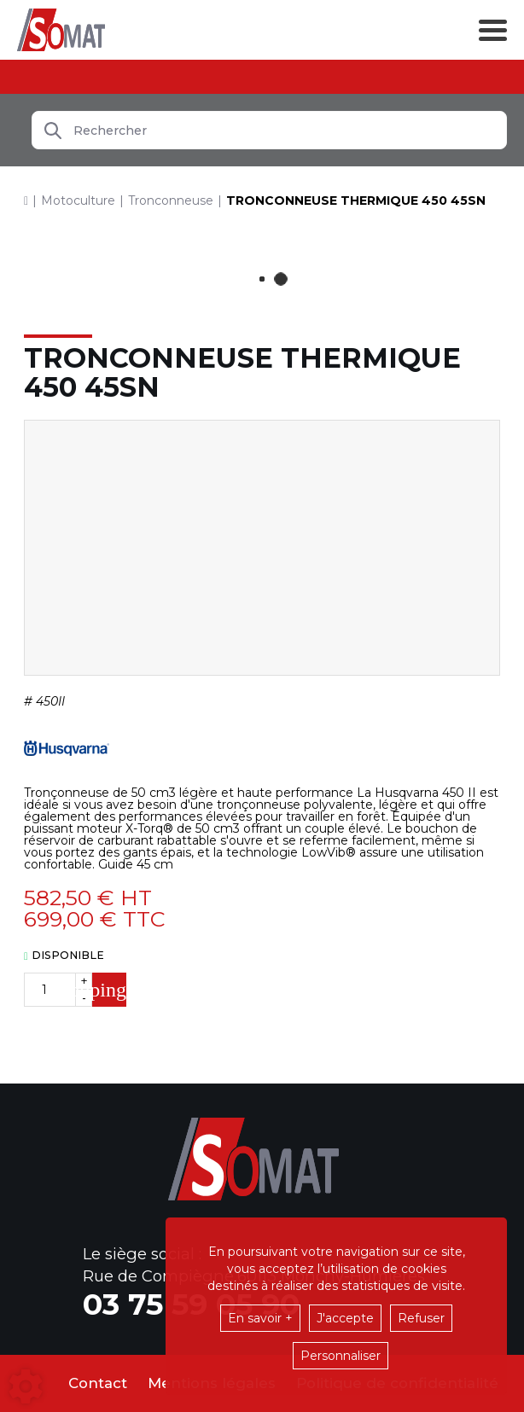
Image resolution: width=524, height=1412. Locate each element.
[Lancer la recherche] (53, 130)
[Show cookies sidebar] (26, 1386)
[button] (356, 200)
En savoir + (260, 1318)
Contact (97, 1383)
